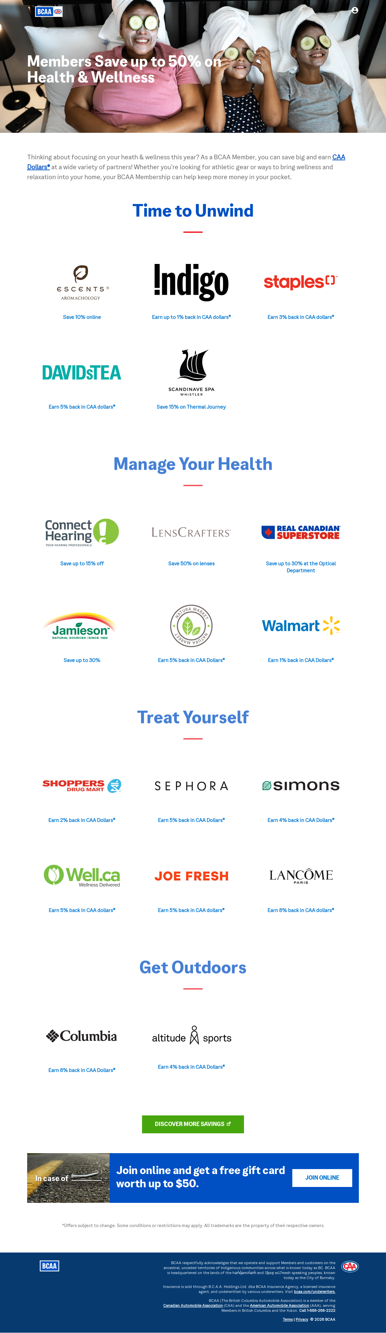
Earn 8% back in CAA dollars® (300, 910)
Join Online (322, 1178)
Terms (288, 1320)
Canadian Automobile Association (193, 1306)
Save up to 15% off (82, 564)
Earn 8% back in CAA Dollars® (81, 1070)
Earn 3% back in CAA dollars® (300, 317)
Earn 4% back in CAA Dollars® (300, 820)
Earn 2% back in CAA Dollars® (81, 820)
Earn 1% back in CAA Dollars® (301, 660)
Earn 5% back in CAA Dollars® (191, 660)
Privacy (302, 1320)
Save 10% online (82, 317)
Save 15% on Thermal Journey (191, 407)
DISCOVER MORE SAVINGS (189, 1124)
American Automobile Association (279, 1306)
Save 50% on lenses (191, 564)
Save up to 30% (82, 660)
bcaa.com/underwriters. (314, 1292)
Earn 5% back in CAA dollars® (82, 407)
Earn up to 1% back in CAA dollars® (191, 317)
